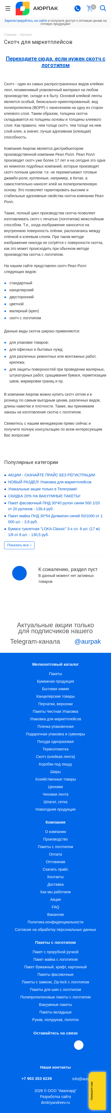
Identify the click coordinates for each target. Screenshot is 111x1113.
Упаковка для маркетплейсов (55, 719)
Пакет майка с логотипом (55, 959)
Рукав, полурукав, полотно (55, 1020)
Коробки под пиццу (55, 764)
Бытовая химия (55, 689)
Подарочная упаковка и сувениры (55, 734)
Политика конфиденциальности (55, 922)
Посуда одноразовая (55, 741)
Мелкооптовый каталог (55, 664)
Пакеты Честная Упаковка (55, 711)
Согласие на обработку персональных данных (55, 929)
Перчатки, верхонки (55, 704)
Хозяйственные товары (55, 779)
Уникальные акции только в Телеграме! (42, 489)
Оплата (55, 854)
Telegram (42, 1045)
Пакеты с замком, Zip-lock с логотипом (55, 982)
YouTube (54, 1045)
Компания (56, 822)
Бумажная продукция (55, 681)
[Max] (78, 1045)
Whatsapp (99, 1091)
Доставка (55, 884)
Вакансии (55, 914)
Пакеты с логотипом (55, 847)
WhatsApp (67, 1045)
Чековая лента (55, 794)
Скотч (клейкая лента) (55, 756)
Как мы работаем (55, 892)
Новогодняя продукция (56, 809)
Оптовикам (55, 862)
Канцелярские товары (55, 696)
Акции (55, 899)
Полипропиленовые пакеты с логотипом (55, 997)
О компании (55, 832)
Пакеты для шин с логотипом (55, 989)
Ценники (55, 787)
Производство (55, 839)
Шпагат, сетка (55, 802)
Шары (55, 772)
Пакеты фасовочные (56, 974)
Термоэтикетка (55, 749)
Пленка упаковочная (55, 726)
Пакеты (55, 674)
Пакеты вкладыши (55, 1012)
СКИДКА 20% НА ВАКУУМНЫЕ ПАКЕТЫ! (44, 496)
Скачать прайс (55, 869)
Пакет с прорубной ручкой (56, 952)
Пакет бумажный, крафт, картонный (55, 967)
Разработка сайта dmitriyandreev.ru (55, 1099)
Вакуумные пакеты (55, 1004)
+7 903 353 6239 (36, 1078)
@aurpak (81, 642)
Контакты (55, 877)
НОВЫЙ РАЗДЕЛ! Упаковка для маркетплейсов (50, 482)
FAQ (55, 907)
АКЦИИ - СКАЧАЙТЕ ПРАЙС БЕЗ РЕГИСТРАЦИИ (51, 475)
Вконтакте (30, 1045)
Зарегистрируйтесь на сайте (25, 21)
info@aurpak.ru (85, 1079)
